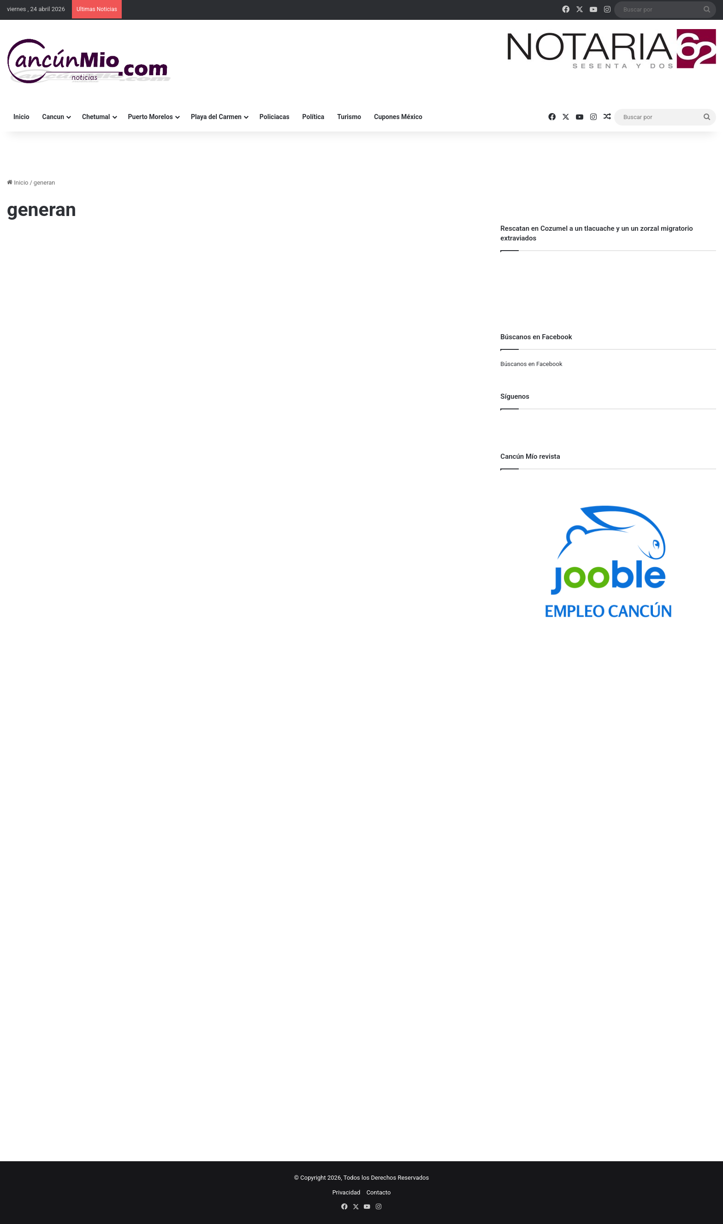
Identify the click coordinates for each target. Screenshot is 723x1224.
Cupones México (398, 116)
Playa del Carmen (216, 116)
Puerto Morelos (150, 116)
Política (313, 116)
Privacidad (346, 1192)
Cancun (53, 116)
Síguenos (514, 396)
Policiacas (275, 116)
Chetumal (96, 116)
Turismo (349, 116)
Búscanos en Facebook (531, 363)
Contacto (379, 1192)
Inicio (21, 116)
